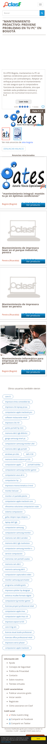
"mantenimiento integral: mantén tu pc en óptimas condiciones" (23, 195)
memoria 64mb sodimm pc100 (17, 459)
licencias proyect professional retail (19, 606)
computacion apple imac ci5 (16, 616)
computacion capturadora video (18, 574)
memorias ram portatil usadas (17, 559)
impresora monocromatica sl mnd (19, 485)
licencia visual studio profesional (18, 632)
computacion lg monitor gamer (17, 601)
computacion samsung (14, 527)
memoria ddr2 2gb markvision (17, 543)
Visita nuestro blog (18, 715)
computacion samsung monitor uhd (19, 443)
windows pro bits (12, 454)
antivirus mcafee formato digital (18, 595)
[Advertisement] (23, 52)
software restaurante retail (16, 417)
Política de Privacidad (19, 671)
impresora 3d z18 (12, 423)
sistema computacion (14, 512)
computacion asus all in (14, 475)
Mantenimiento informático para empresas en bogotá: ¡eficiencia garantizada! (22, 361)
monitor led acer (12, 491)
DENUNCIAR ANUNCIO (14, 148)
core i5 (8, 396)
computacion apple (13, 464)
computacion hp (11, 480)
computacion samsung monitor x (18, 548)
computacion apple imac (15, 611)
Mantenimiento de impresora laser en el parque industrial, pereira (20, 250)
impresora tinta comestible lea (17, 402)
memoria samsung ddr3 (15, 569)
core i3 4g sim (10, 627)
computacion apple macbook (17, 648)
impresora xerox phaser (15, 642)
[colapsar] (40, 4)
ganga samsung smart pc (15, 438)
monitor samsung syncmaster (17, 580)
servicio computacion (13, 553)
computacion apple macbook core (19, 501)
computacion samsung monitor (18, 532)
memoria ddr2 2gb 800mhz (16, 433)
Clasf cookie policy (6, 742)
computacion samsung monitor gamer (20, 470)
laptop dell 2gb (11, 522)
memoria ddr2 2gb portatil (16, 449)
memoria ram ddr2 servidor (16, 538)
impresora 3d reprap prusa (16, 407)
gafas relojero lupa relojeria (16, 517)
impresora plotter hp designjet (17, 590)
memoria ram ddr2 (13, 564)
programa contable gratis (15, 585)
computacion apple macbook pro (18, 412)
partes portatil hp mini (14, 428)
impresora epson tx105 (14, 622)
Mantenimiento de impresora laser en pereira (20, 305)
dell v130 (29, 454)
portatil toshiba (34, 464)
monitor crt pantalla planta (16, 496)
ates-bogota (27, 142)
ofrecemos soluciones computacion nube (22, 506)
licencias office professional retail (18, 637)
